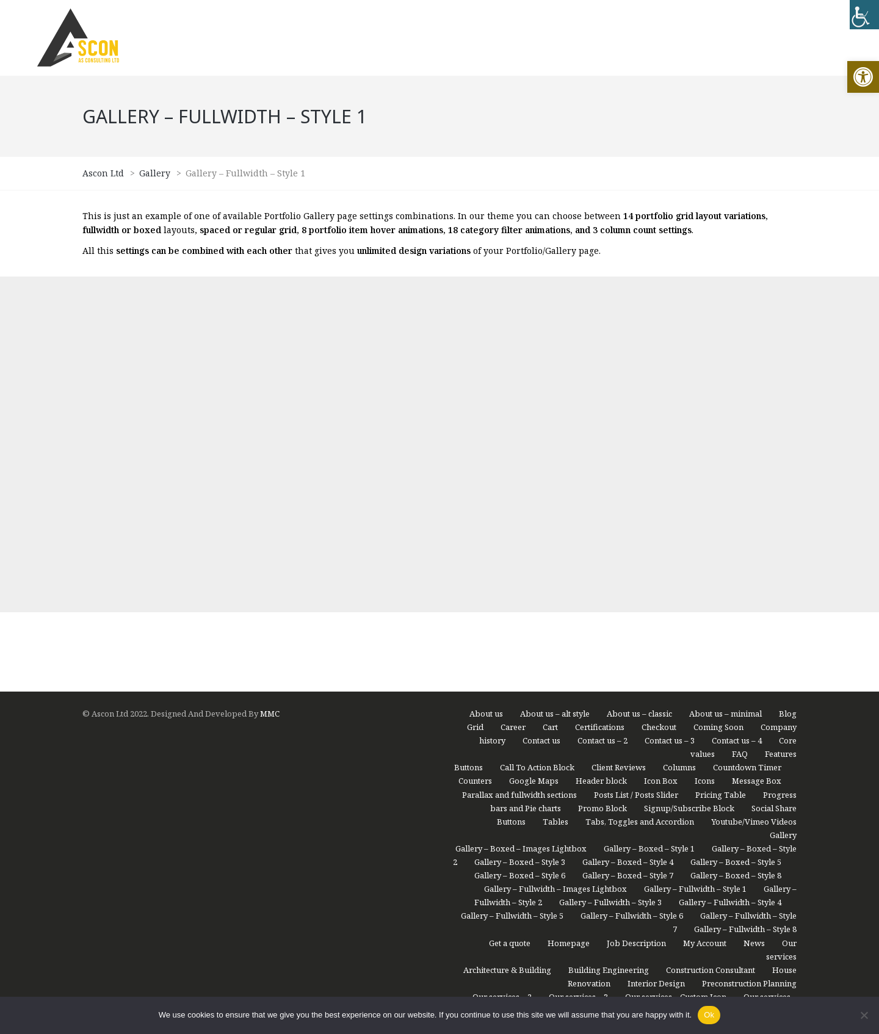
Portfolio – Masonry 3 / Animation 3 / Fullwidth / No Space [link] (597, 958)
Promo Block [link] (602, 473)
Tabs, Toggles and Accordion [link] (639, 486)
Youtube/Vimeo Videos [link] (754, 486)
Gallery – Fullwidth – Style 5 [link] (512, 580)
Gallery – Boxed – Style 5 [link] (735, 526)
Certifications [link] (599, 391)
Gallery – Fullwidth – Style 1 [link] (695, 553)
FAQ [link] (740, 418)
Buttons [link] (468, 432)
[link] (863, 77)
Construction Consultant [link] (710, 634)
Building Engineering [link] (608, 634)
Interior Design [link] (656, 648)
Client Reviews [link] (618, 432)
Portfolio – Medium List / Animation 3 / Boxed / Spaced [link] (590, 796)
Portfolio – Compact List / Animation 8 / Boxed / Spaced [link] (637, 742)
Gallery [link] (783, 499)
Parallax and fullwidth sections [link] (519, 459)
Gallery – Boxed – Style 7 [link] (627, 540)
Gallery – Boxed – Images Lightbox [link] (521, 513)
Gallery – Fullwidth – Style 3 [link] (610, 567)
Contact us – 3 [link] (670, 405)
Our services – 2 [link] (502, 661)
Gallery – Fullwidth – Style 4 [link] (730, 567)
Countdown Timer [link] (747, 432)
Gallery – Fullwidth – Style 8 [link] (745, 593)
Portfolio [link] (780, 688)
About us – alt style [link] (555, 378)
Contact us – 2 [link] (602, 405)
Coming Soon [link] (718, 391)
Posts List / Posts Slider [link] (636, 459)
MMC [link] (270, 378)
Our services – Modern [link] (643, 675)
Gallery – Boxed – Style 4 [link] (627, 526)
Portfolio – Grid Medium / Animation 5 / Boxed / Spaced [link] (619, 877)
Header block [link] (601, 445)
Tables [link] (555, 486)
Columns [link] (679, 432)
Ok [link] (709, 1014)
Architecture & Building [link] (507, 634)
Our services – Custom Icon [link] (675, 661)
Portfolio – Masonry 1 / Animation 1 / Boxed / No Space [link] (603, 769)
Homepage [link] (569, 607)
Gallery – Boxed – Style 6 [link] (519, 540)
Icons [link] (705, 445)
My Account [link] (704, 607)
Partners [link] (730, 688)
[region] (158, 938)
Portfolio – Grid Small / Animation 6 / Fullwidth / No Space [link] (614, 904)
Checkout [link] (659, 391)
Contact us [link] (541, 405)
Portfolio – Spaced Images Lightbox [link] (729, 985)
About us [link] (486, 378)
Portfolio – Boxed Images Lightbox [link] (524, 701)
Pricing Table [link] (720, 459)
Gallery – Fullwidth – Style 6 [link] (632, 580)
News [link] (754, 607)
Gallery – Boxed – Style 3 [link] (519, 526)
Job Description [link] (636, 607)
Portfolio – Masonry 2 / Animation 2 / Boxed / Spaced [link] (597, 931)
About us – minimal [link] (725, 378)
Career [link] (513, 391)
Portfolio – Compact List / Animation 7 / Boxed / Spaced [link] (603, 715)
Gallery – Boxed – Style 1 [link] (649, 513)
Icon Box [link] (661, 445)
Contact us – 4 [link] (737, 405)
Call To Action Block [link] (537, 432)
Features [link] (781, 418)
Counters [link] (475, 445)
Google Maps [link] (534, 445)
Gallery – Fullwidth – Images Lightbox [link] (555, 553)
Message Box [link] (756, 445)
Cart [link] (550, 391)
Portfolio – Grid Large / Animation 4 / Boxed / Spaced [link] (595, 850)
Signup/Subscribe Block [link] (689, 473)
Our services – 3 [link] (578, 661)
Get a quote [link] (509, 607)
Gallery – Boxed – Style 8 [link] (735, 540)
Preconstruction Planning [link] (749, 648)
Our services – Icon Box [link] (540, 675)
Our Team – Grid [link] (734, 675)
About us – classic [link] (639, 378)
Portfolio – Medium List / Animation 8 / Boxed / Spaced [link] (590, 823)
